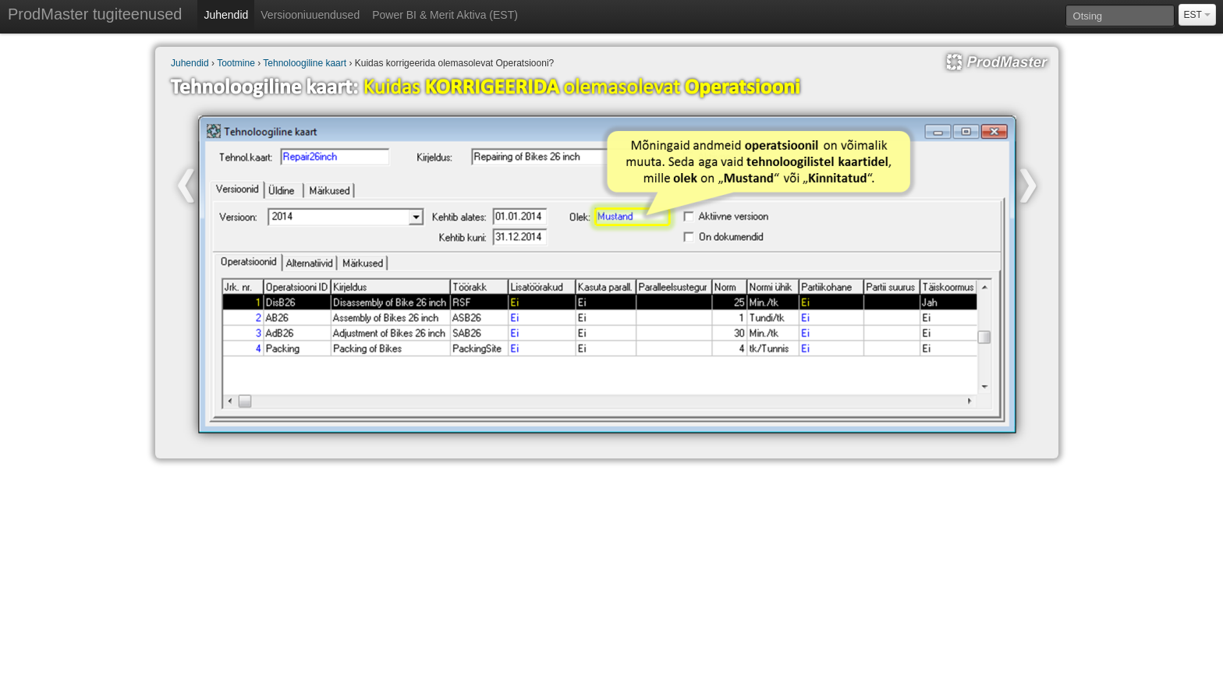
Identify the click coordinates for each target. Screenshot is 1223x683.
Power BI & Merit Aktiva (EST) (445, 15)
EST (1197, 14)
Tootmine (236, 63)
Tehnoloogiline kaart (304, 63)
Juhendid (226, 15)
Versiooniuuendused (310, 15)
